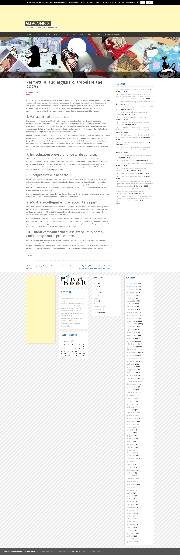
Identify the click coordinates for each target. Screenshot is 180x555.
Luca (81, 35)
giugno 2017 (131, 496)
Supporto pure (31, 132)
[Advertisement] (69, 16)
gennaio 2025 (131, 312)
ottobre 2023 (131, 355)
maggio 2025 (131, 301)
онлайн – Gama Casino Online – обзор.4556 (134, 142)
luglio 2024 (130, 330)
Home (29, 35)
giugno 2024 (131, 332)
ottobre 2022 (131, 390)
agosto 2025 (131, 292)
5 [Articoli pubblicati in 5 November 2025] (68, 349)
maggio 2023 (131, 370)
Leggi (149, 2)
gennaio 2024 (131, 347)
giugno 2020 (131, 467)
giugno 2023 (131, 367)
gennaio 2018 (131, 481)
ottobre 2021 (131, 424)
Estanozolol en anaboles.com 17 (131, 176)
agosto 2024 (131, 327)
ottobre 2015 (131, 522)
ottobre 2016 (131, 513)
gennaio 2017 (131, 507)
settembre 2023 (132, 358)
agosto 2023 (131, 361)
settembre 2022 (132, 393)
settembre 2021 (132, 427)
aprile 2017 (130, 499)
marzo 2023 (131, 375)
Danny (47, 35)
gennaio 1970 (131, 542)
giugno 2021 (131, 436)
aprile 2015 (130, 536)
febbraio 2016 (131, 519)
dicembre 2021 (131, 418)
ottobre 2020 (131, 456)
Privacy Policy (96, 551)
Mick (89, 35)
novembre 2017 (132, 484)
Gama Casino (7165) (127, 160)
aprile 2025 (130, 304)
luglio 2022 (130, 398)
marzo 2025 (131, 307)
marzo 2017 (131, 501)
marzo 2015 (131, 539)
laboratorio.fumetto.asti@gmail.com (51, 551)
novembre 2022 (132, 387)
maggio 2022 (131, 404)
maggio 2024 (131, 335)
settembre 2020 (132, 459)
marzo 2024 (131, 341)
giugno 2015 (131, 530)
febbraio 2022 (131, 413)
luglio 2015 (130, 527)
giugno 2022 (131, 401)
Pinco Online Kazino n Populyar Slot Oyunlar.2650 (137, 155)
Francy (57, 35)
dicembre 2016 (131, 510)
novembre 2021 (132, 421)
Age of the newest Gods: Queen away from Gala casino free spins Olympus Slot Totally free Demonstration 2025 (134, 191)
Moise (98, 35)
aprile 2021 (130, 441)
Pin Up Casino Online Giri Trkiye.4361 (133, 117)
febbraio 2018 (131, 479)
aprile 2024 (130, 338)
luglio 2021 (130, 433)
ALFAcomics (37, 23)
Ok (143, 2)
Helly (66, 35)
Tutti (30, 256)
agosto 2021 (131, 430)
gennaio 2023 (131, 381)
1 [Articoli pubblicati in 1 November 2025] (79, 346)
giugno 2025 (131, 298)
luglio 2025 (130, 295)
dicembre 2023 (131, 350)
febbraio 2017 (131, 504)
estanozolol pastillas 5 (128, 173)
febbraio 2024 (131, 344)
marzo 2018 (131, 476)
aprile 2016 (130, 516)
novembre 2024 (132, 318)
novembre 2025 (132, 284)
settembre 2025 (132, 289)
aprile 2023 (130, 373)
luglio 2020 (130, 464)
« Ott (63, 358)
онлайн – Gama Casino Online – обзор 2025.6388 (136, 163)
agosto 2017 (131, 490)
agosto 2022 (131, 395)
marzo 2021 (131, 444)
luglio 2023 (130, 364)
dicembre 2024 (132, 315)
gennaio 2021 (131, 450)
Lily (74, 35)
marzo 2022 (131, 410)
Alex (95, 284)
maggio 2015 (131, 533)
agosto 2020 (131, 461)
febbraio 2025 (131, 309)
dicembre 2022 (131, 384)
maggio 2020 (131, 470)
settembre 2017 (132, 487)
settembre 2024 (132, 324)
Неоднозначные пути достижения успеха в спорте (135, 89)
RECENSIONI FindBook (112, 35)
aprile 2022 (130, 407)
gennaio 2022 (131, 416)
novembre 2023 (132, 352)
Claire (38, 35)
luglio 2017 (130, 493)
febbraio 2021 (131, 447)
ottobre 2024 (131, 321)
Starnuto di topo (99, 307)
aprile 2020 (130, 473)
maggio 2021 (131, 438)
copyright (86, 551)
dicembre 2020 (132, 453)
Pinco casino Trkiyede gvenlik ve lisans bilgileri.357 (137, 102)
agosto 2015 (131, 524)
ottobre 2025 (131, 287)
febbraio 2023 (131, 378)
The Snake (97, 309)
